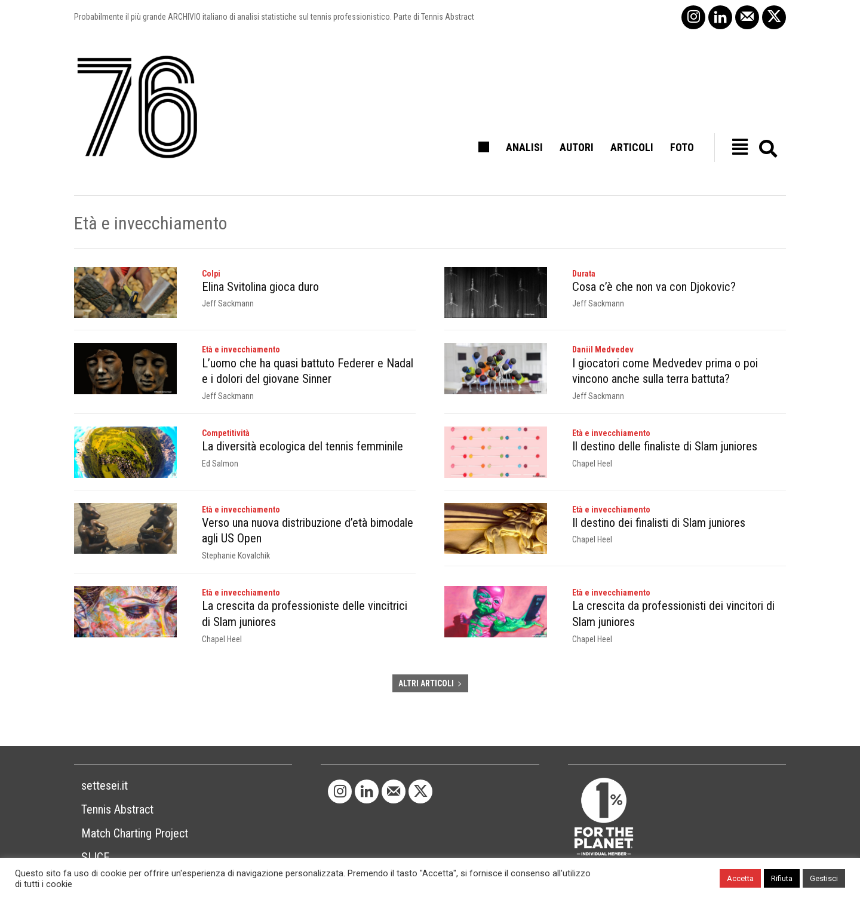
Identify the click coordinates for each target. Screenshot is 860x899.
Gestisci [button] (824, 878)
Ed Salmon (220, 462)
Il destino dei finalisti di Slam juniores (658, 522)
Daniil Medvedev (603, 349)
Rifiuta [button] (782, 878)
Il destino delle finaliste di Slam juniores (664, 445)
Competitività (226, 432)
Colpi (211, 273)
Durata (583, 273)
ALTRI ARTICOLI (430, 681)
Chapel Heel (592, 462)
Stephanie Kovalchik (236, 554)
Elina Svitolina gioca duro (260, 287)
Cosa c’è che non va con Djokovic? (652, 287)
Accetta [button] (740, 878)
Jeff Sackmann (228, 303)
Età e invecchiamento (241, 349)
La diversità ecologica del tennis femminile (302, 445)
